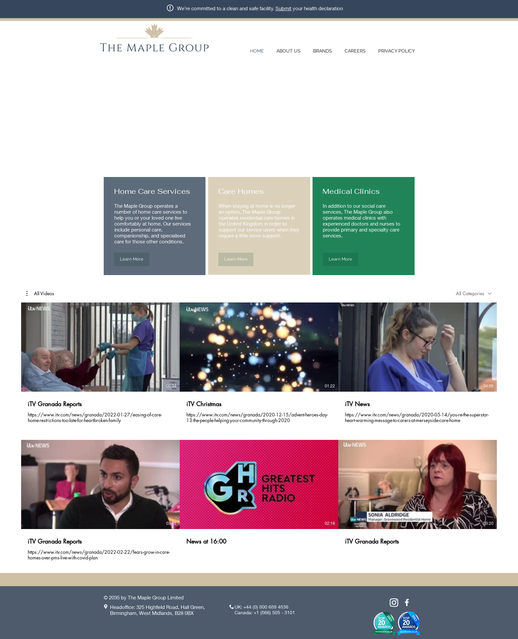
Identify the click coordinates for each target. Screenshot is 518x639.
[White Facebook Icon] (407, 602)
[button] (40, 293)
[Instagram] (394, 602)
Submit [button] (283, 8)
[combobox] (474, 293)
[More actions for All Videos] (40, 293)
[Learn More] (131, 259)
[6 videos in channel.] (259, 431)
